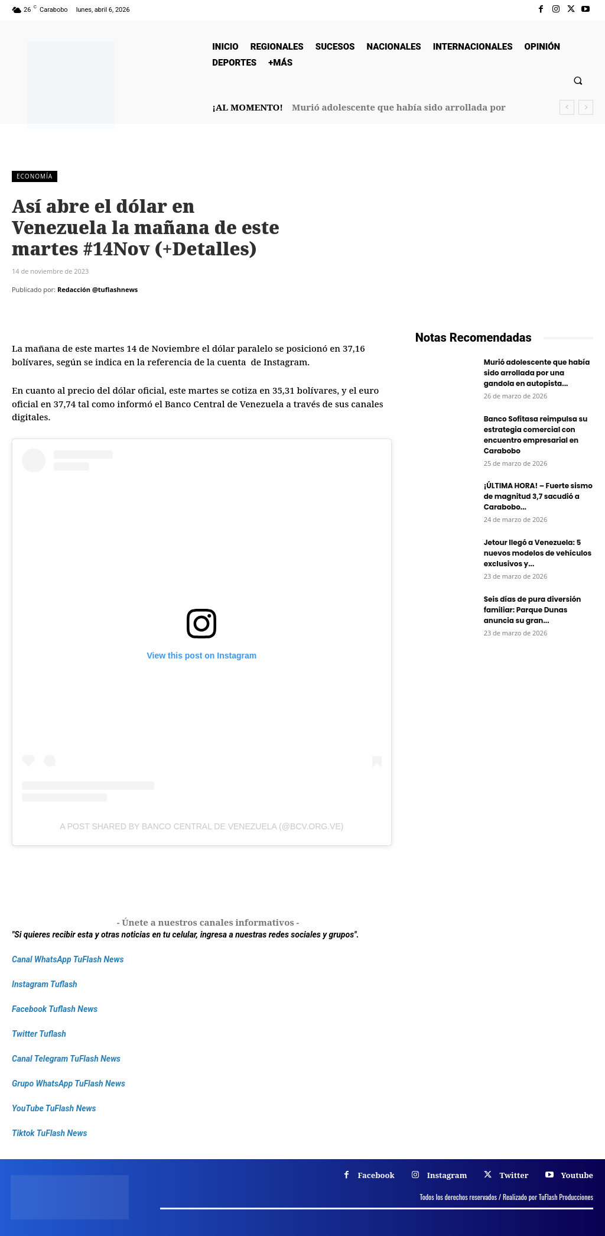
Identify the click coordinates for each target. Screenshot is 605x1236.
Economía (34, 176)
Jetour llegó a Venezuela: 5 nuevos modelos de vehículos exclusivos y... (537, 553)
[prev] (567, 107)
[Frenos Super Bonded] (504, 771)
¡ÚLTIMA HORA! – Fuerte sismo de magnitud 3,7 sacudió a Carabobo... (538, 496)
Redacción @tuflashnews (97, 289)
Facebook (376, 1175)
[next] (585, 107)
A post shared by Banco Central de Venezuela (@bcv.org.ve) (201, 826)
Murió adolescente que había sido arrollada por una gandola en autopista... (537, 372)
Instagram (447, 1175)
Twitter (513, 1175)
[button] (578, 80)
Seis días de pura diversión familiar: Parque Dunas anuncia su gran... (532, 609)
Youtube (577, 1175)
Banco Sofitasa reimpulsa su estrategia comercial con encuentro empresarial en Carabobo (536, 435)
